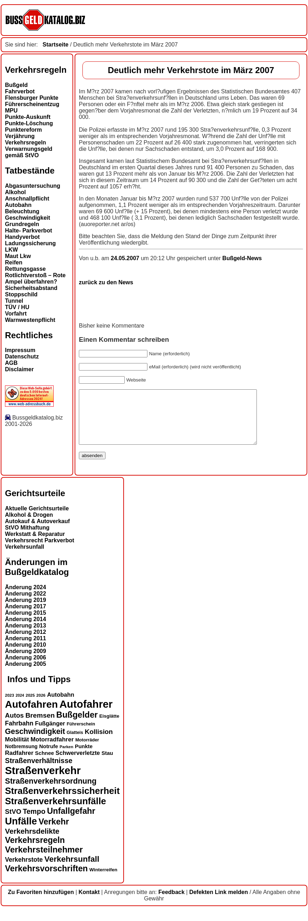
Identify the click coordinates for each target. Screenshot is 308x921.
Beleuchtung (22, 211)
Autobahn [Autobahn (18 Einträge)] (60, 705)
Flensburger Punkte (31, 98)
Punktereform (23, 130)
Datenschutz (22, 356)
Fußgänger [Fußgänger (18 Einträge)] (50, 734)
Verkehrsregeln (25, 142)
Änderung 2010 (25, 655)
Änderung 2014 (25, 630)
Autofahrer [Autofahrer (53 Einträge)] (86, 714)
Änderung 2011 (25, 649)
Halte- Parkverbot (28, 230)
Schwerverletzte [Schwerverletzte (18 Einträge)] (77, 763)
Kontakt (89, 903)
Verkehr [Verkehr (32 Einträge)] (54, 832)
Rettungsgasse (25, 269)
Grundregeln (22, 224)
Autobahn (18, 205)
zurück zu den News (106, 282)
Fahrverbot (20, 91)
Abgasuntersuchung (32, 186)
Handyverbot (22, 237)
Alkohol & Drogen (29, 525)
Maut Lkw (18, 256)
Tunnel (14, 301)
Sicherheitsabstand (31, 288)
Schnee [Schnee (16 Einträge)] (44, 764)
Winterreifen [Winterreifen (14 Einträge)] (104, 880)
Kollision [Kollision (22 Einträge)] (99, 742)
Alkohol (15, 192)
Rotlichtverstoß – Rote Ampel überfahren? (35, 278)
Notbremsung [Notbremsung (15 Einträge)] (21, 757)
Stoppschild (21, 294)
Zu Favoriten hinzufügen (41, 903)
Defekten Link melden (218, 903)
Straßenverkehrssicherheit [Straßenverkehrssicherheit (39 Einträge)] (62, 801)
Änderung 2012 (25, 643)
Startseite (56, 45)
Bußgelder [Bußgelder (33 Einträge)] (77, 725)
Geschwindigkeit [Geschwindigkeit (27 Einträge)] (35, 742)
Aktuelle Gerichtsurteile (37, 519)
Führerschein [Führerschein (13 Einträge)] (81, 734)
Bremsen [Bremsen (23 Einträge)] (39, 726)
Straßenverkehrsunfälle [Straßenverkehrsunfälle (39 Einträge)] (55, 812)
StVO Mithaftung (27, 538)
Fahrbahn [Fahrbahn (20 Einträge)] (19, 734)
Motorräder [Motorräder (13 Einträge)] (87, 750)
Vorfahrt (16, 314)
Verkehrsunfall (24, 557)
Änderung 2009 (25, 662)
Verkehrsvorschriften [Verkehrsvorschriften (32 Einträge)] (46, 879)
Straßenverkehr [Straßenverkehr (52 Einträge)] (43, 781)
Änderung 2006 (25, 668)
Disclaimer (19, 369)
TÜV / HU (17, 307)
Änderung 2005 (25, 674)
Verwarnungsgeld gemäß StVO (28, 152)
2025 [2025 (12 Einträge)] (30, 706)
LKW (11, 250)
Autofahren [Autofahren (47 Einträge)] (31, 714)
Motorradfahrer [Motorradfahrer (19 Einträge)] (52, 750)
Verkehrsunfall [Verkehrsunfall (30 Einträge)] (71, 869)
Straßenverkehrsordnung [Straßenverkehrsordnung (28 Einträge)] (51, 791)
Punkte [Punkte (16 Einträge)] (84, 757)
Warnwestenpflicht (30, 320)
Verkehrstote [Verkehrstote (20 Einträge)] (24, 870)
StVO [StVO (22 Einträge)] (13, 822)
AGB (11, 363)
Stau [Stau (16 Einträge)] (107, 764)
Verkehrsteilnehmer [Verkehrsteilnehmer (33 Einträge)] (44, 860)
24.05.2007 (126, 258)
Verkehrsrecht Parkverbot (39, 551)
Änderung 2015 (25, 623)
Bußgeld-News (242, 258)
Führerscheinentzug (32, 104)
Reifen (13, 262)
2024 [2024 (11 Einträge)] (20, 706)
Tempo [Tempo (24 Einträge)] (34, 822)
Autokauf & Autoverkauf (37, 532)
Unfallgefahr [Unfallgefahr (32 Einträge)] (71, 821)
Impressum (20, 350)
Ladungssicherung (30, 243)
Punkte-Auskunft (27, 117)
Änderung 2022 (25, 604)
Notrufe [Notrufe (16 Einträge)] (48, 757)
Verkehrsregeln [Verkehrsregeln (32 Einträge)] (35, 850)
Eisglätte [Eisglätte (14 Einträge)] (109, 726)
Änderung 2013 (25, 636)
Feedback (171, 903)
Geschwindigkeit (27, 218)
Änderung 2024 (25, 598)
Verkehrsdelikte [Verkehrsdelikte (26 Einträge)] (32, 842)
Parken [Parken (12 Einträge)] (66, 757)
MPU (11, 111)
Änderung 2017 (25, 617)
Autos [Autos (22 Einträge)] (14, 726)
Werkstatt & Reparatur (35, 545)
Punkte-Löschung (29, 123)
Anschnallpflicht (27, 199)
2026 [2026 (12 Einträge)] (40, 706)
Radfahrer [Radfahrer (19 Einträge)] (19, 763)
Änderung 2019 (25, 611)
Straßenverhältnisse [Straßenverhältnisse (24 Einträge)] (38, 771)
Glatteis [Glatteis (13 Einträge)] (75, 743)
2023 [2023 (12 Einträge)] (9, 706)
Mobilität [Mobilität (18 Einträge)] (17, 750)
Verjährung (20, 136)
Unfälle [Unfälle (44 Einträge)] (21, 832)
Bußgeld (16, 85)
